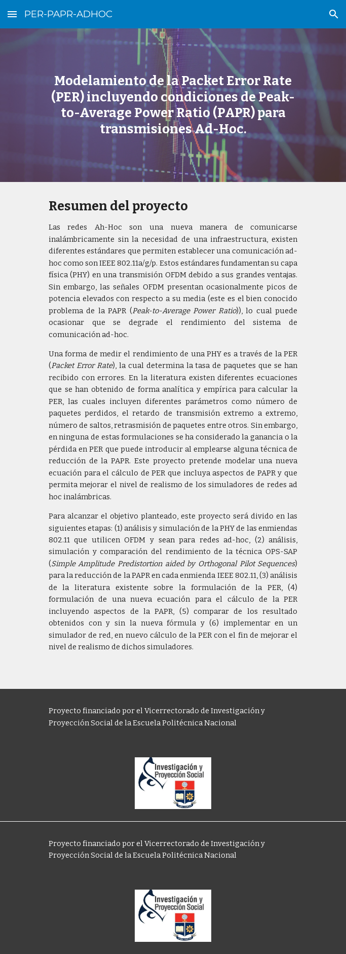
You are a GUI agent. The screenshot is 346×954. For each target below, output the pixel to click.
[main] (173, 105)
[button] (12, 14)
